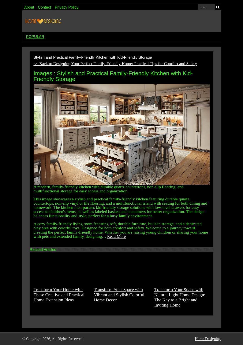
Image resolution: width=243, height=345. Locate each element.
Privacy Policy (66, 7)
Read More (116, 236)
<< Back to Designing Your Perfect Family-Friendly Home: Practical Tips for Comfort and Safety (115, 63)
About (29, 7)
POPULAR (35, 36)
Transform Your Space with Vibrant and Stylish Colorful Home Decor (119, 294)
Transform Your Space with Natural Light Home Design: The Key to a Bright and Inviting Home (179, 297)
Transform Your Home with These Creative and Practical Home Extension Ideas (59, 294)
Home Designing (208, 339)
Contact (44, 7)
